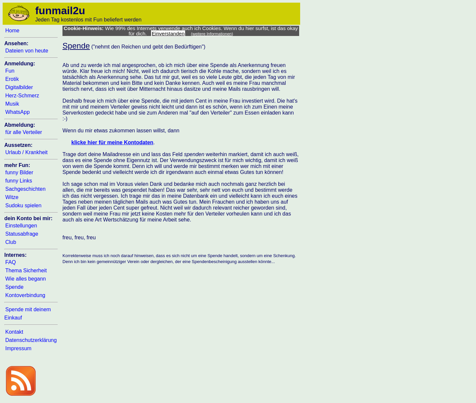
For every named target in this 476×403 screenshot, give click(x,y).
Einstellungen (21, 225)
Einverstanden (168, 33)
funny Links (18, 181)
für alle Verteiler (23, 132)
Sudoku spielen (23, 205)
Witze (12, 197)
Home (12, 30)
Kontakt (14, 332)
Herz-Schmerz (22, 95)
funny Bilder (19, 172)
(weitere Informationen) (212, 34)
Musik (12, 104)
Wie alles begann (25, 279)
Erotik (12, 79)
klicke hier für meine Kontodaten (112, 142)
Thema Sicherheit (26, 270)
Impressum (18, 348)
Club (10, 242)
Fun (10, 71)
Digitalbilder (19, 87)
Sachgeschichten (25, 189)
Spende (14, 287)
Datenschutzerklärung (31, 340)
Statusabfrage (21, 234)
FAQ (10, 262)
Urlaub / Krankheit (26, 152)
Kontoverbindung (25, 295)
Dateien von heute (26, 50)
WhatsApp (17, 112)
